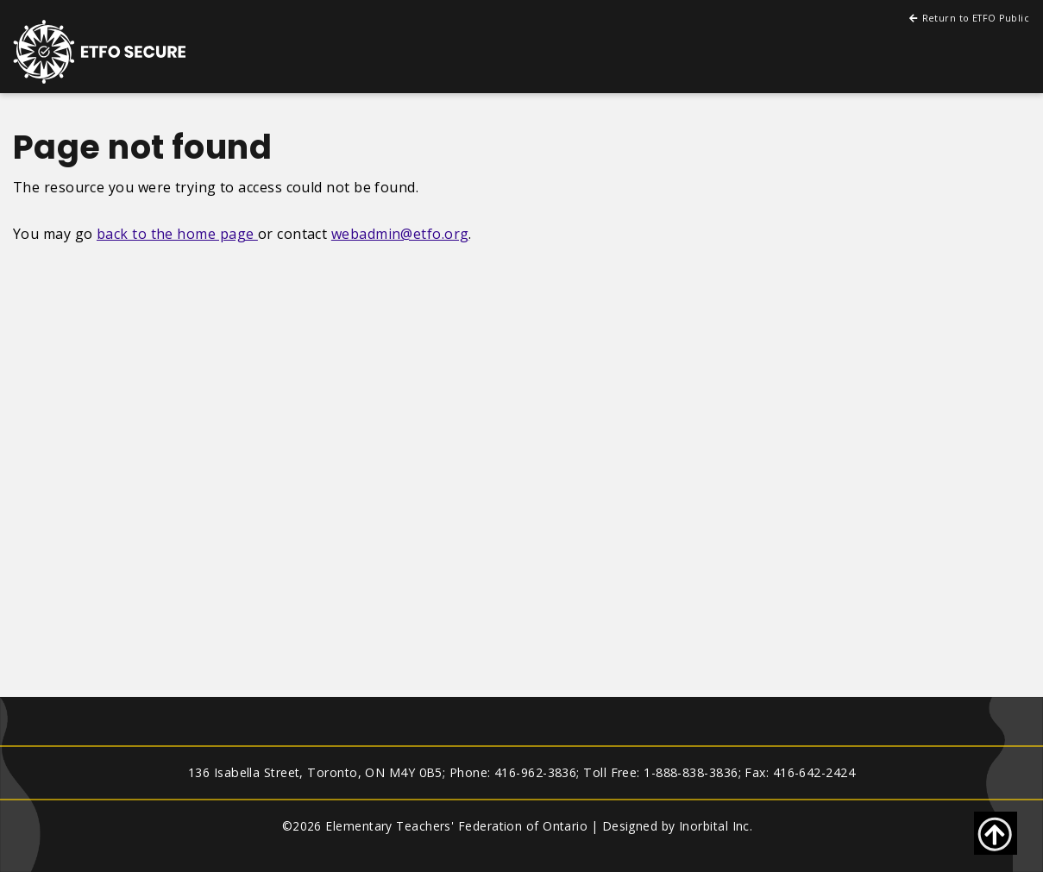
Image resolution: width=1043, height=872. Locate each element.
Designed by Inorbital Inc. (677, 826)
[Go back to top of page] (995, 833)
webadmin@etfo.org (400, 233)
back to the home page (177, 233)
